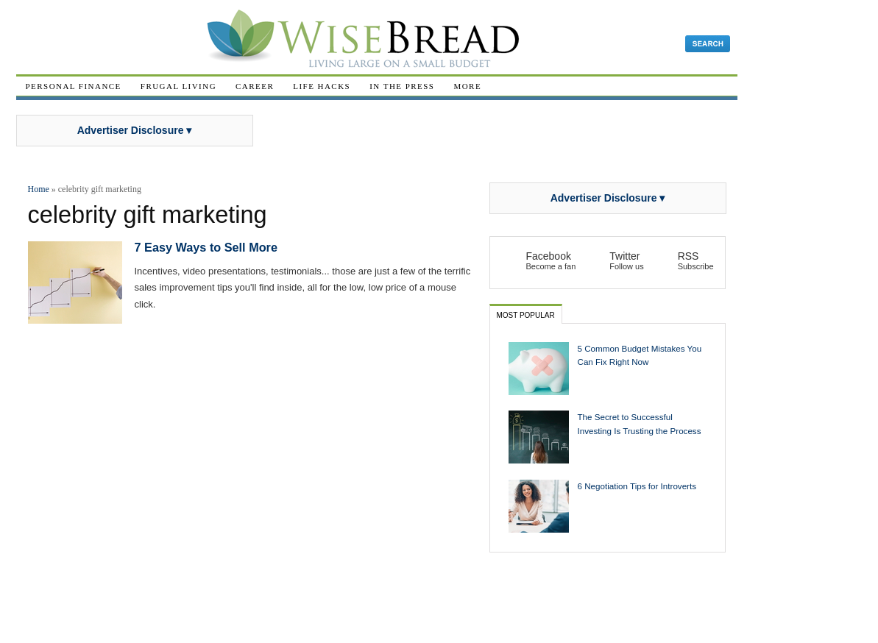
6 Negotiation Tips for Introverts (637, 486)
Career (255, 86)
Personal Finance (73, 86)
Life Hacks (321, 86)
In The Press (401, 86)
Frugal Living (178, 86)
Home (38, 189)
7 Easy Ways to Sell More (206, 247)
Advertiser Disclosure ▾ (134, 130)
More (467, 86)
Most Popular (526, 315)
